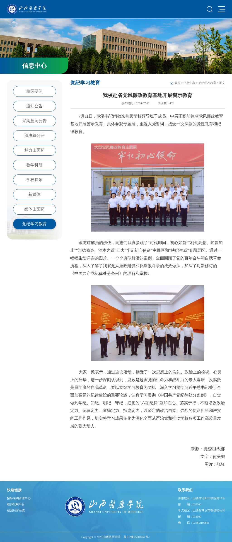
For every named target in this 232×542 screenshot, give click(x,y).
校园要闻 (34, 91)
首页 (178, 83)
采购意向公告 (34, 121)
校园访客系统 (16, 510)
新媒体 (34, 194)
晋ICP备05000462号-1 (136, 537)
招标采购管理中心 (19, 498)
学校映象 (34, 179)
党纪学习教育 (34, 224)
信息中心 (189, 83)
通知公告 (34, 106)
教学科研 (34, 165)
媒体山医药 (34, 209)
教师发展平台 (16, 504)
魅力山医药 (34, 150)
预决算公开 (34, 135)
